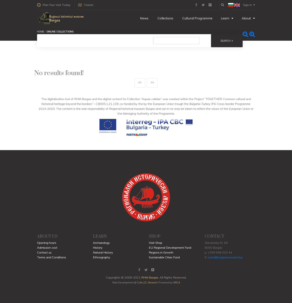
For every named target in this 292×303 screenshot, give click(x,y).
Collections (165, 18)
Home (40, 31)
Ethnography (101, 257)
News (143, 18)
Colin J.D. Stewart (147, 282)
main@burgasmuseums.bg (225, 257)
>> (152, 82)
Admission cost (47, 247)
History (98, 247)
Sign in (249, 5)
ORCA (176, 282)
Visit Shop (155, 243)
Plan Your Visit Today (54, 5)
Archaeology (101, 243)
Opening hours (46, 243)
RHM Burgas (149, 277)
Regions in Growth (161, 252)
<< (140, 82)
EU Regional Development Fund (170, 247)
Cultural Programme (197, 18)
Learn (227, 18)
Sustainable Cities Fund (164, 257)
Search (226, 40)
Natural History (103, 252)
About (248, 18)
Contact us (44, 252)
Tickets (85, 5)
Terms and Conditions (51, 257)
